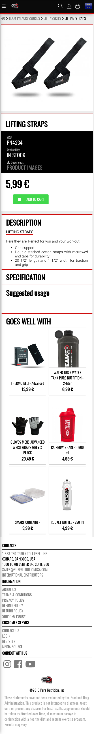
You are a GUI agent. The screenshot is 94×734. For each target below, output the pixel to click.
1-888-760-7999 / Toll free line (24, 553)
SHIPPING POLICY (14, 616)
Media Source (12, 646)
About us (9, 589)
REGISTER (8, 641)
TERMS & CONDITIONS (17, 594)
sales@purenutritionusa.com (25, 569)
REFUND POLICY (12, 605)
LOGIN (6, 636)
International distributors (22, 575)
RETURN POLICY (12, 611)
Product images (24, 167)
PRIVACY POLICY (13, 600)
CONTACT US (10, 630)
